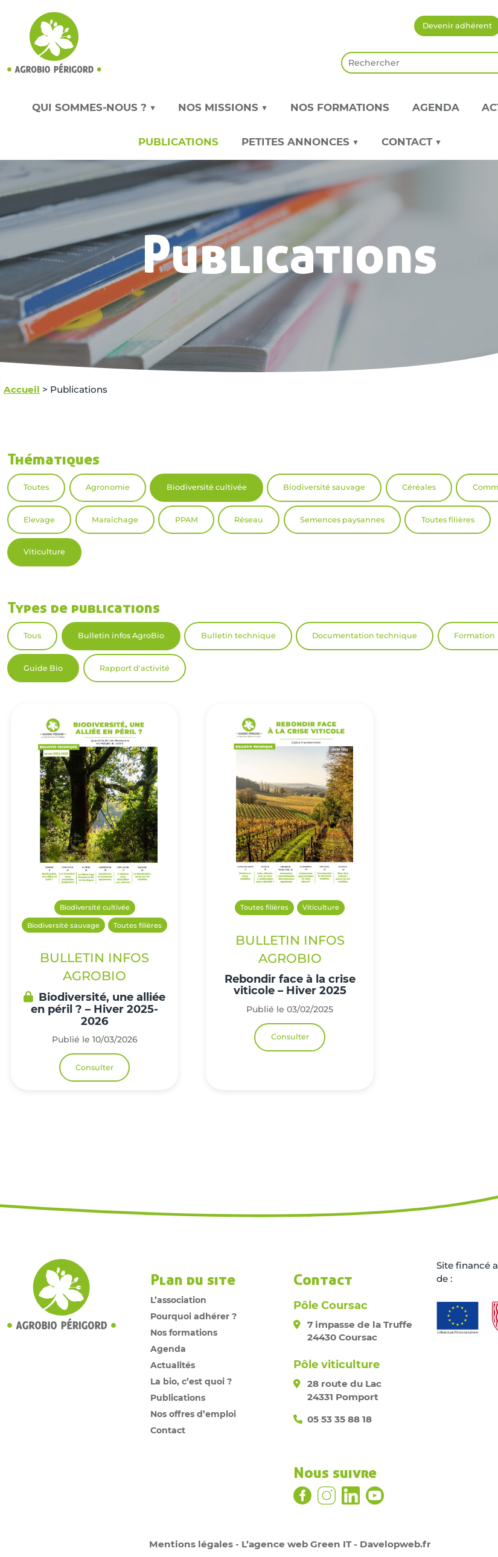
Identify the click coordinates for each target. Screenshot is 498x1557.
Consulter (94, 1067)
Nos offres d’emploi (193, 1414)
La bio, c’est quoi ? (191, 1381)
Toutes (36, 487)
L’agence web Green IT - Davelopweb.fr (336, 1544)
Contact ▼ (411, 142)
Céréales (419, 487)
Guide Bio (43, 668)
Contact (167, 1430)
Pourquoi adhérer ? (193, 1316)
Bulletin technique (238, 635)
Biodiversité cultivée (207, 487)
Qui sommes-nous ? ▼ (94, 107)
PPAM (186, 519)
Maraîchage (115, 519)
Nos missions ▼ (222, 107)
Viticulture (44, 551)
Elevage (39, 519)
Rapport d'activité (135, 668)
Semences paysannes (342, 519)
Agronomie (108, 487)
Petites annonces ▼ (300, 142)
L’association (178, 1300)
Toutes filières (447, 519)
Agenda (435, 107)
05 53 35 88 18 (339, 1419)
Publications (178, 142)
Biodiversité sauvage (324, 487)
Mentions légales (191, 1544)
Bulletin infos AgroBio (121, 635)
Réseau (248, 519)
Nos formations (339, 107)
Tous (32, 635)
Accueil (22, 389)
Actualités (172, 1365)
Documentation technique (364, 635)
